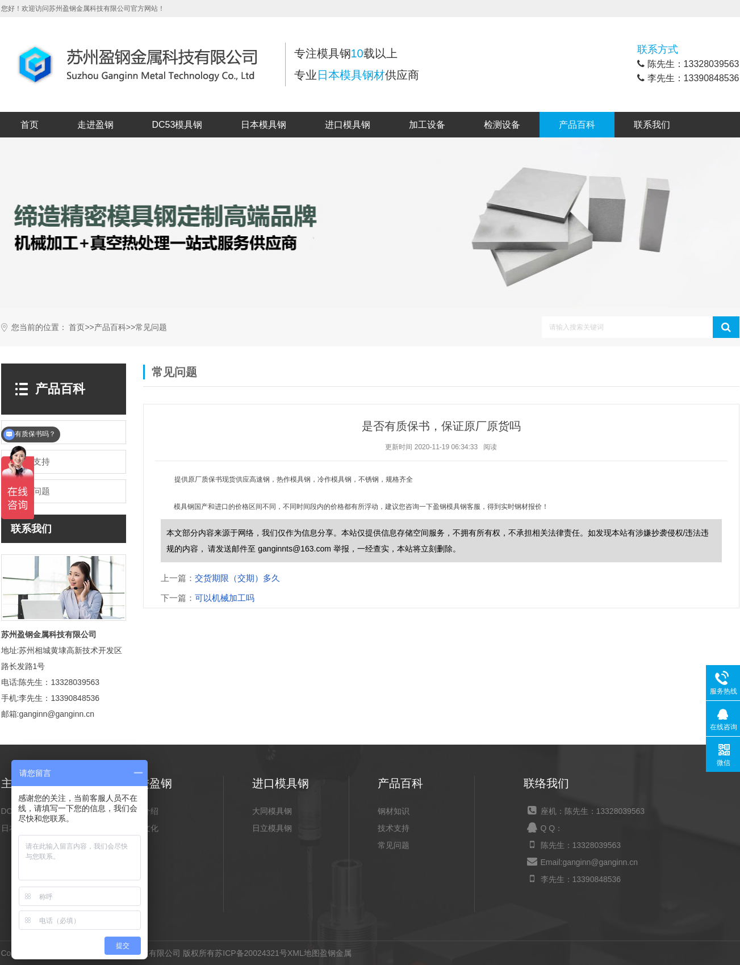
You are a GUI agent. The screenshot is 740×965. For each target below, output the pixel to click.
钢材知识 (393, 811)
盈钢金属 (336, 953)
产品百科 (577, 124)
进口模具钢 (347, 124)
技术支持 (393, 828)
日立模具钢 (272, 828)
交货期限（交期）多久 (237, 578)
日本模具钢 (263, 124)
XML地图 (303, 953)
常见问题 (151, 327)
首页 (29, 124)
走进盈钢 (95, 124)
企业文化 (142, 828)
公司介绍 (142, 811)
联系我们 (652, 124)
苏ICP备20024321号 (251, 953)
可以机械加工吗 (224, 598)
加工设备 (427, 124)
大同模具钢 (272, 811)
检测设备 (502, 124)
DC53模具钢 (177, 124)
